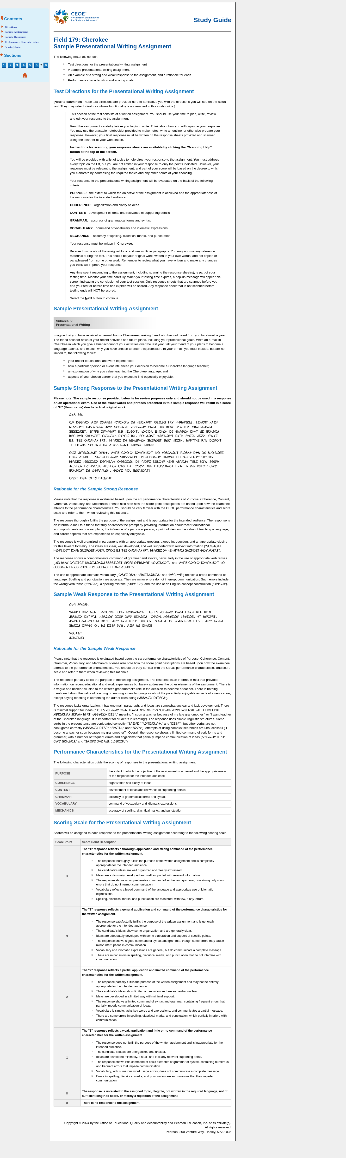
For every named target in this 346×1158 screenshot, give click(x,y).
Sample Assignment (16, 31)
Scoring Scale (13, 47)
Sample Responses (15, 36)
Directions (11, 27)
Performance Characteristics (21, 41)
